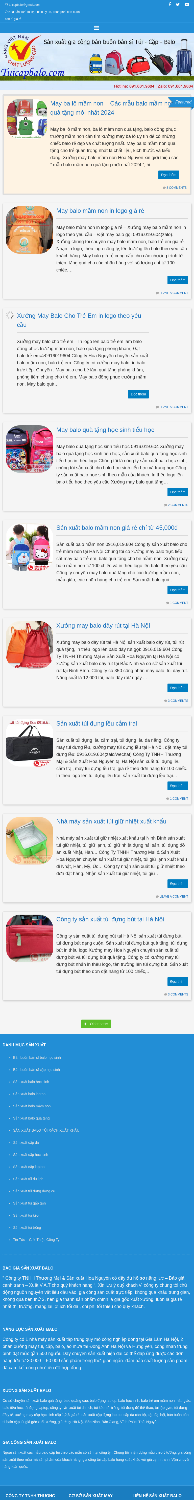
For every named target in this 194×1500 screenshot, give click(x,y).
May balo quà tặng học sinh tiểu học (105, 427)
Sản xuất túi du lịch (28, 1179)
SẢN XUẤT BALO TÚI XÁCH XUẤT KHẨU (46, 1130)
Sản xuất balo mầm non (32, 1106)
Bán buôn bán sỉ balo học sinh (37, 1057)
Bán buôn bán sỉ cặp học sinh (36, 1070)
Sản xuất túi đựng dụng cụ (34, 1191)
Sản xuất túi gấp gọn (29, 1203)
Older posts (96, 1024)
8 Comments (176, 187)
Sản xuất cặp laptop (28, 1167)
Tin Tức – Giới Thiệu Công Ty (36, 1240)
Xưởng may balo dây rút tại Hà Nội (103, 617)
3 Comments (178, 692)
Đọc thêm (168, 175)
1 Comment (179, 597)
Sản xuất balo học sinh (31, 1082)
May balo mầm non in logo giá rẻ (100, 210)
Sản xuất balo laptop (29, 1094)
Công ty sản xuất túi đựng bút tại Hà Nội (110, 902)
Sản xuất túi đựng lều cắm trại (96, 712)
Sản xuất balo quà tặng (31, 1118)
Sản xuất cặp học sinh (30, 1155)
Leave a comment (174, 293)
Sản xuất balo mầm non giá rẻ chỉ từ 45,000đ (117, 522)
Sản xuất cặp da (26, 1142)
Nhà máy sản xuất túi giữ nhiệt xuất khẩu (111, 807)
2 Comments (178, 502)
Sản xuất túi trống (27, 1228)
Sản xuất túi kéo (26, 1215)
